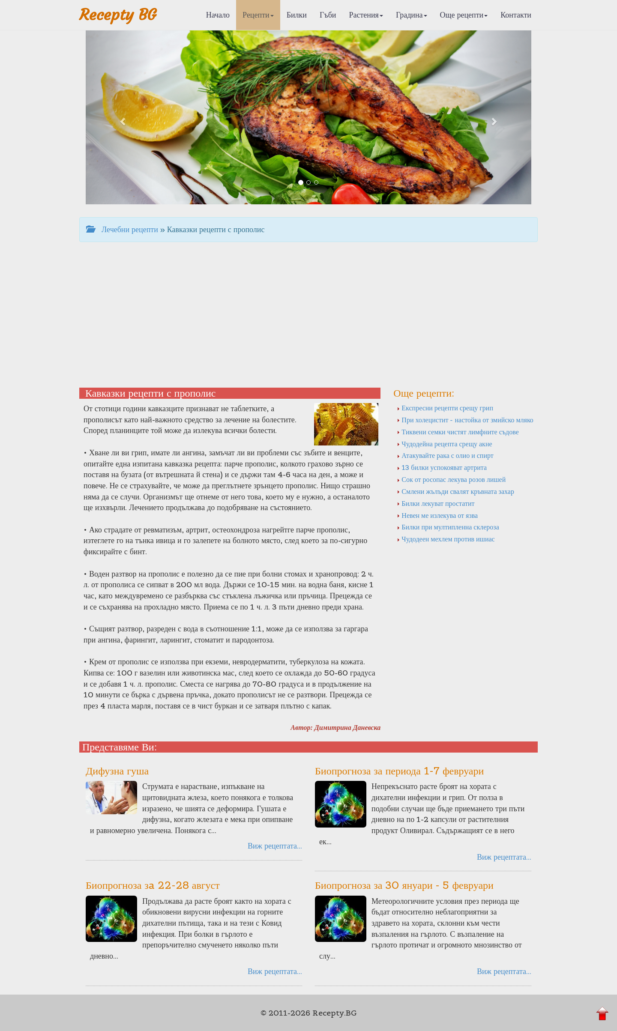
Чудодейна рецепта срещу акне (444, 443)
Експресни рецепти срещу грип (445, 407)
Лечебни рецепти (122, 229)
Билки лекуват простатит (435, 503)
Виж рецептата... (275, 846)
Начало (218, 15)
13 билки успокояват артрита (442, 467)
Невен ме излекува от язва (437, 515)
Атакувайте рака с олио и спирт (445, 455)
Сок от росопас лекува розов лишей (451, 479)
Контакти (515, 15)
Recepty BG (117, 14)
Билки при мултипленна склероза (448, 527)
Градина (411, 15)
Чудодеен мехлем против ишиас (445, 539)
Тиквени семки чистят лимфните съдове (457, 431)
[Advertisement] (308, 315)
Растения (366, 15)
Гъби (328, 15)
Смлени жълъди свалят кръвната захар (455, 491)
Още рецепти (464, 15)
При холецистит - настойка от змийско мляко (465, 419)
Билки (297, 15)
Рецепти (258, 15)
